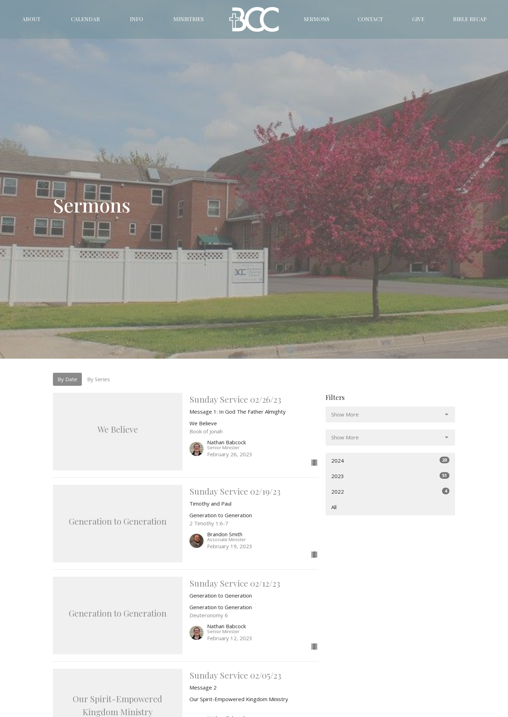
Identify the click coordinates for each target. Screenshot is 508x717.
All (334, 507)
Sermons (316, 19)
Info (136, 19)
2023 (390, 476)
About (31, 19)
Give (418, 19)
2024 (390, 460)
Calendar (85, 19)
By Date (67, 379)
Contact (370, 19)
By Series (98, 379)
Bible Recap (469, 19)
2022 (390, 491)
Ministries (188, 19)
